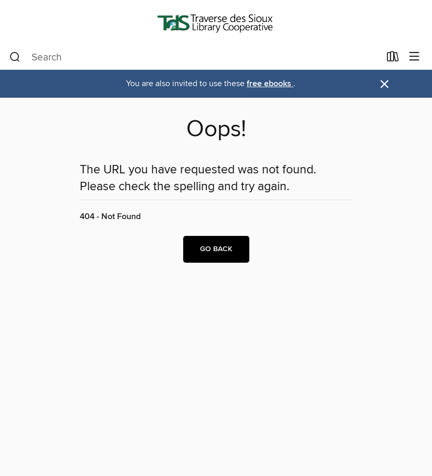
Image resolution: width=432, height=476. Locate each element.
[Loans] (393, 58)
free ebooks (270, 83)
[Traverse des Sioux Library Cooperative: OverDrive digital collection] (216, 22)
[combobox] (194, 57)
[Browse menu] (414, 57)
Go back (216, 249)
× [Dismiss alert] (384, 84)
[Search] (15, 57)
